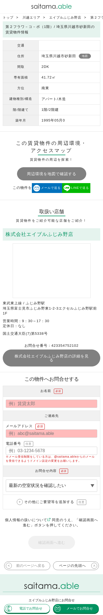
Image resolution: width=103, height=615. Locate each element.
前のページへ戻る (30, 566)
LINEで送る (80, 187)
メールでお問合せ (79, 608)
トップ (8, 17)
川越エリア (31, 17)
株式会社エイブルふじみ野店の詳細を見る (52, 358)
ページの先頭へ (72, 566)
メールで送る (51, 187)
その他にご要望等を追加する (55, 502)
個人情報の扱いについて (28, 520)
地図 (85, 55)
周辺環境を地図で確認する (51, 174)
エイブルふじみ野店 (65, 17)
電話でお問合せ (30, 608)
